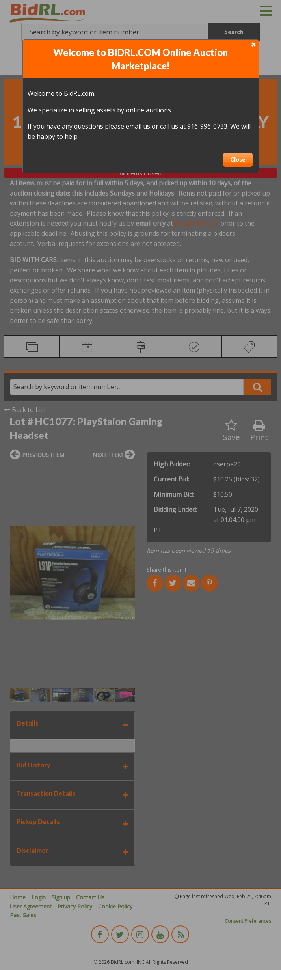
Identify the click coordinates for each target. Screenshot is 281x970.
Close (238, 159)
